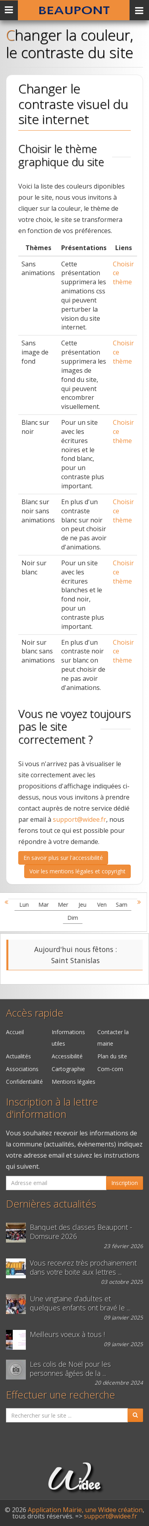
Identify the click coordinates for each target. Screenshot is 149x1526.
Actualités (18, 1056)
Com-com (110, 1069)
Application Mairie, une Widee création (85, 1509)
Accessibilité (67, 1056)
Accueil (15, 1032)
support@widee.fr (79, 819)
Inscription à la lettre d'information (52, 1108)
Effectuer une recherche (60, 1395)
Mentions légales (73, 1081)
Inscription (124, 1183)
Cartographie (68, 1069)
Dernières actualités (51, 1204)
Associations (22, 1069)
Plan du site (112, 1056)
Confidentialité (24, 1081)
